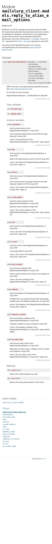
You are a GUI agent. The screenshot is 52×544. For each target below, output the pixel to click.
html (5, 427)
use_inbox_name (9, 446)
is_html (6, 429)
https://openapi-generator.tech (21, 89)
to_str (5, 444)
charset (6, 422)
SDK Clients (18, 41)
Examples (27, 41)
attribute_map (9, 417)
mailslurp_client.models (13, 402)
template (6, 436)
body (5, 419)
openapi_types (9, 432)
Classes (6, 408)
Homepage (35, 39)
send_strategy (9, 434)
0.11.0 (43, 459)
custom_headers (9, 424)
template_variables (11, 439)
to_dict (6, 441)
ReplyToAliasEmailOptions (14, 412)
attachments (8, 415)
